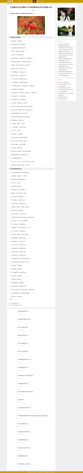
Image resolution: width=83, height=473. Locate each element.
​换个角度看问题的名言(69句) (63, 66)
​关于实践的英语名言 (22, 383)
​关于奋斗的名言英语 (22, 351)
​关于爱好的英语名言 (15, 303)
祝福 (38, 1)
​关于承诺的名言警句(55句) (24, 407)
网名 (27, 1)
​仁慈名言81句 (20, 399)
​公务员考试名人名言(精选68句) (25, 375)
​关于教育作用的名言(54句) (24, 319)
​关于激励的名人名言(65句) (24, 464)
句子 (24, 1)
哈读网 (8, 3)
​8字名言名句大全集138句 (23, 447)
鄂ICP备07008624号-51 (40, 472)
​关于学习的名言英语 (22, 327)
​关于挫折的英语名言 (22, 439)
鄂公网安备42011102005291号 (32, 472)
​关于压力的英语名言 (22, 423)
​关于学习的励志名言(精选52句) (25, 391)
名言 (34, 1)
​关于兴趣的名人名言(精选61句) (63, 44)
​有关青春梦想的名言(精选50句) (63, 60)
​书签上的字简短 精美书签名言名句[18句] (65, 73)
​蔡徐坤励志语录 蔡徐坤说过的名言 (64, 51)
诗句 (31, 1)
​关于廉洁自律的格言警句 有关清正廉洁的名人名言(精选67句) (32, 415)
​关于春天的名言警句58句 (23, 431)
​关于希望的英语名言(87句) (24, 359)
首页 (20, 1)
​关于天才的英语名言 (22, 343)
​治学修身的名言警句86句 (62, 69)
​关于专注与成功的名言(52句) (16, 305)
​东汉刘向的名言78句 (22, 335)
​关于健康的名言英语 (22, 456)
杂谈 (42, 1)
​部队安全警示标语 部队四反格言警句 (64, 62)
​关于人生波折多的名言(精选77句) (64, 75)
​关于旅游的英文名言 (22, 367)
